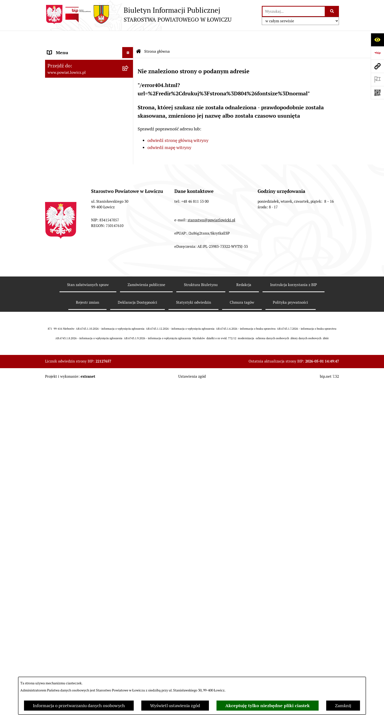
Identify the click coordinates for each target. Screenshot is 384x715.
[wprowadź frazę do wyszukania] (293, 11)
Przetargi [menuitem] (56, 271)
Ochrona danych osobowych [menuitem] (74, 194)
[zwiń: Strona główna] (128, 49)
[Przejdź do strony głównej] (138, 14)
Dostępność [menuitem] (58, 333)
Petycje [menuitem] (54, 410)
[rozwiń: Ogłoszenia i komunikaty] (128, 227)
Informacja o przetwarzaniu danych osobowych (79, 705)
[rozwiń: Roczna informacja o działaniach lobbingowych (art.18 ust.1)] (128, 462)
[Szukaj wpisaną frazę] (332, 11)
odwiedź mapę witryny (169, 133)
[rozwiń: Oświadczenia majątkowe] (128, 238)
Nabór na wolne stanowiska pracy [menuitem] (79, 282)
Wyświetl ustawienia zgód (175, 705)
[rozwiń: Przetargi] (128, 271)
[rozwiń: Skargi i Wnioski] (128, 399)
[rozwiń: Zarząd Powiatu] (128, 88)
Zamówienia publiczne (146, 621)
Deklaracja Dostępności (137, 638)
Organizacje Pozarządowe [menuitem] (72, 249)
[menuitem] (89, 63)
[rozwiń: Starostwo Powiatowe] (128, 183)
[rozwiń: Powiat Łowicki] (128, 77)
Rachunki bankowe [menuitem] (65, 216)
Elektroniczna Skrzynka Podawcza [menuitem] (80, 260)
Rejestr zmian (87, 638)
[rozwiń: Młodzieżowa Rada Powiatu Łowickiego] (128, 165)
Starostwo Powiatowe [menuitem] (68, 183)
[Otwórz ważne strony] (377, 79)
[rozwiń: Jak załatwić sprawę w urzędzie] (128, 205)
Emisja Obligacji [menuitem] (62, 377)
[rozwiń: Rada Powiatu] (128, 154)
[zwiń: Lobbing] (128, 421)
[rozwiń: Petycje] (128, 410)
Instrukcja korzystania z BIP (293, 621)
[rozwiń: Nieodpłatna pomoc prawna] (128, 388)
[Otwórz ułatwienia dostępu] (377, 39)
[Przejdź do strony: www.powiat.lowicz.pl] (377, 66)
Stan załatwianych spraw (88, 621)
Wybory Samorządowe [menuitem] (69, 311)
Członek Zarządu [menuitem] (63, 121)
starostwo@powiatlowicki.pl (211, 556)
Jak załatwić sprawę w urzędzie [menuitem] (77, 205)
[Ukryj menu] (127, 37)
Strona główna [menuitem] (61, 49)
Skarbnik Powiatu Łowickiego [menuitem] (75, 143)
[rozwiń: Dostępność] (128, 333)
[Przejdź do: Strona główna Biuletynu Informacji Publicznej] (138, 37)
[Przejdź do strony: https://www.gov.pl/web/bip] (377, 53)
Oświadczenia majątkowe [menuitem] (71, 238)
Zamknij (343, 705)
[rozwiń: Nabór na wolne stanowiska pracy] (128, 282)
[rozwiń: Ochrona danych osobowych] (128, 194)
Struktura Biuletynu (201, 621)
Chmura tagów (242, 638)
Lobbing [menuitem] (55, 421)
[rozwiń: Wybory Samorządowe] (128, 311)
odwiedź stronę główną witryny (177, 125)
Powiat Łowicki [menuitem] (61, 77)
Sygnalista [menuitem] (57, 344)
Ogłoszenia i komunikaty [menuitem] (71, 227)
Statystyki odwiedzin (193, 638)
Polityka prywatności (290, 638)
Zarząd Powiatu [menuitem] (62, 88)
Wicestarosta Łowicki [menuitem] (67, 110)
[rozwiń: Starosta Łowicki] (128, 99)
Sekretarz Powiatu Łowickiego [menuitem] (76, 132)
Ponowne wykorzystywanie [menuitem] (73, 366)
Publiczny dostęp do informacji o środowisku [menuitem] (79, 296)
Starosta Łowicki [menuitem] (63, 99)
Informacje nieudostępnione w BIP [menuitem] (81, 355)
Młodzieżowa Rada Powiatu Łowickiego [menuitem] (73, 169)
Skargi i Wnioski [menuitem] (62, 399)
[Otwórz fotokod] (377, 92)
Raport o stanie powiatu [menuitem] (70, 322)
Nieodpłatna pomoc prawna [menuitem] (74, 388)
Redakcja (243, 621)
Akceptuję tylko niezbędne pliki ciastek (267, 705)
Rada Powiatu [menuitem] (60, 154)
